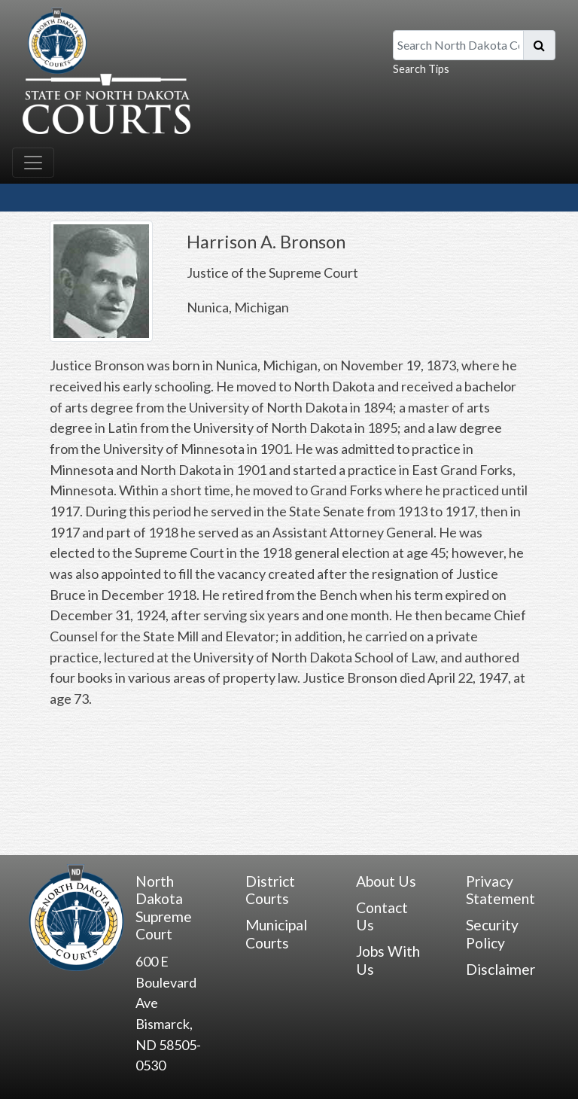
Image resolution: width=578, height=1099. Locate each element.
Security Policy (492, 933)
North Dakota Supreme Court (163, 907)
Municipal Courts (276, 933)
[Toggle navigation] (33, 163)
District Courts (270, 889)
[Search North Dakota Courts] (458, 45)
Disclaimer (500, 969)
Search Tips (421, 68)
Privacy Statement (500, 889)
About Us (386, 881)
